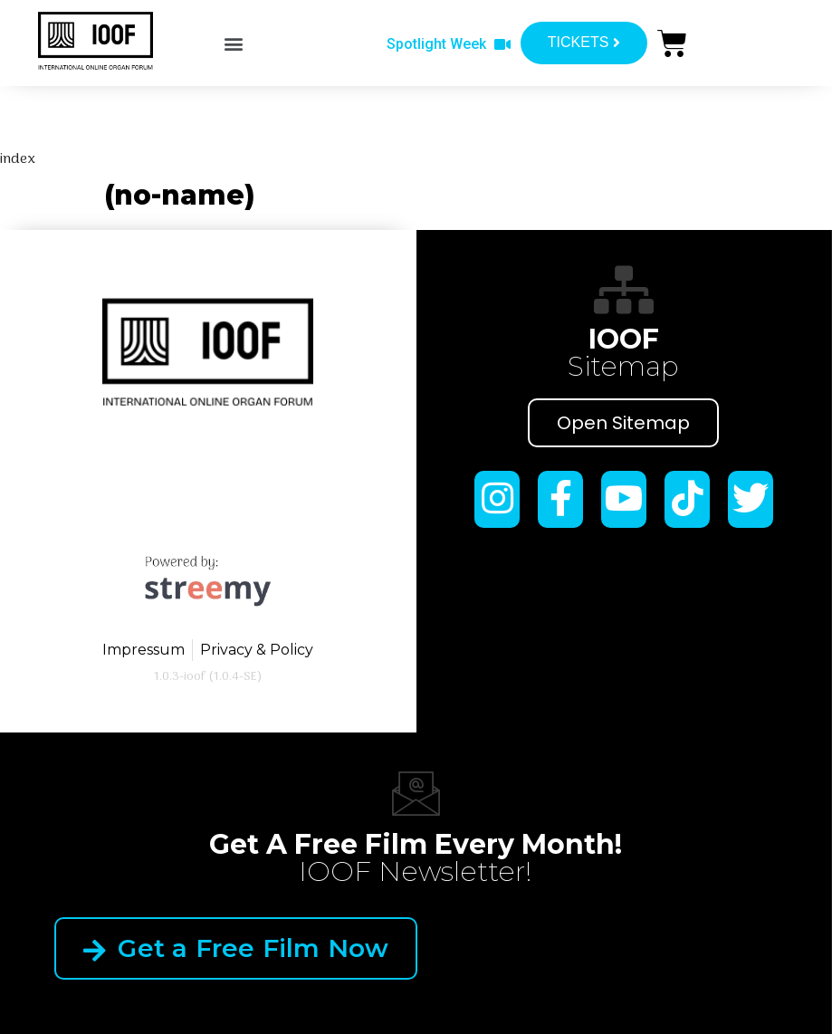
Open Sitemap (623, 423)
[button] (233, 44)
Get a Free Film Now (235, 948)
